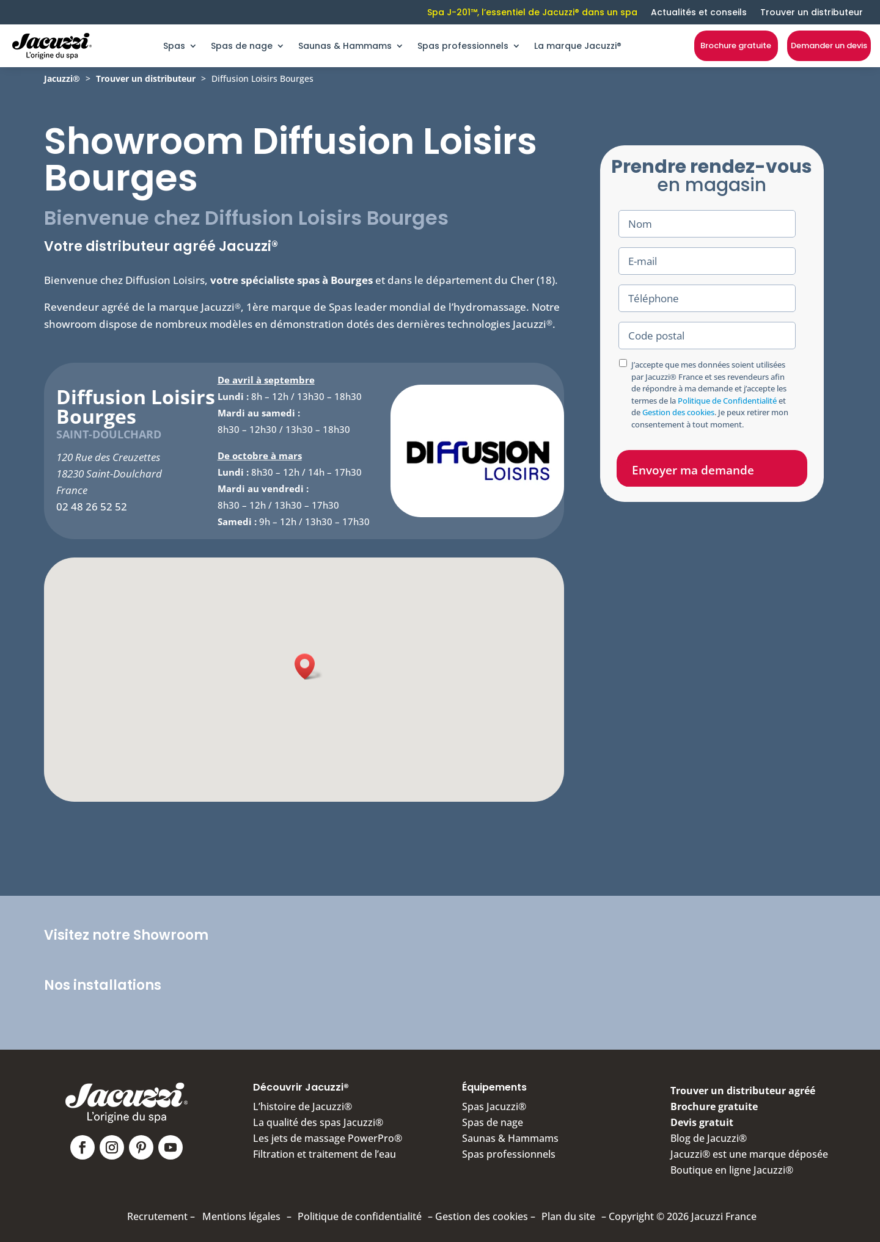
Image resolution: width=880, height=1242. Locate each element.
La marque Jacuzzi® (578, 46)
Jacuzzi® (62, 78)
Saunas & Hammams (345, 46)
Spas (174, 46)
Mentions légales (241, 1216)
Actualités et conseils (699, 12)
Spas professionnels (462, 46)
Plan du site (568, 1216)
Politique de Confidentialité (727, 400)
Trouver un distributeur (811, 12)
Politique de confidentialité (360, 1216)
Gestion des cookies (678, 412)
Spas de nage (242, 46)
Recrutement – (161, 1216)
